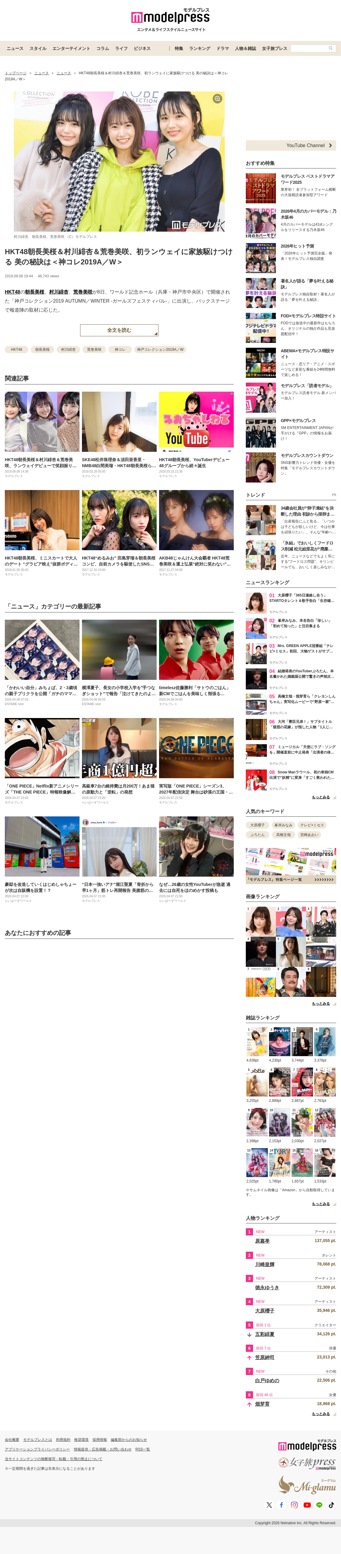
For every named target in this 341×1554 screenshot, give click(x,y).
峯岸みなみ (283, 825)
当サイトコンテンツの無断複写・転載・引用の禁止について (53, 1459)
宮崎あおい (309, 835)
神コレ (120, 349)
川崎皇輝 (264, 1264)
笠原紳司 (264, 1357)
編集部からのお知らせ (129, 1440)
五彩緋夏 (264, 1334)
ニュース (15, 48)
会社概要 (12, 1440)
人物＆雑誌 (245, 48)
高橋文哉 (283, 835)
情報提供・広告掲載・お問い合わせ (103, 1449)
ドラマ (222, 48)
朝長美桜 (34, 291)
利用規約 (63, 1440)
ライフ (121, 48)
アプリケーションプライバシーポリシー (37, 1449)
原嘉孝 (262, 1241)
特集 (179, 48)
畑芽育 (262, 1404)
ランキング (199, 48)
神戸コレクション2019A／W (160, 349)
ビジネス (142, 48)
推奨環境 (81, 1440)
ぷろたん (257, 835)
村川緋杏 (58, 291)
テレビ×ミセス (312, 825)
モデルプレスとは (37, 1440)
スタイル (38, 48)
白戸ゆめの (267, 1380)
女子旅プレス (274, 48)
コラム (102, 48)
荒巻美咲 (82, 291)
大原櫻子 (257, 825)
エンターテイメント (71, 48)
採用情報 (99, 1440)
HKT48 (12, 291)
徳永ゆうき (267, 1287)
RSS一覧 (143, 1449)
